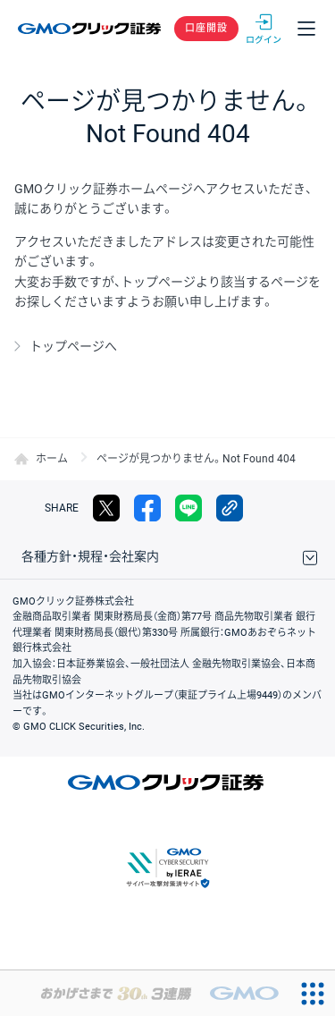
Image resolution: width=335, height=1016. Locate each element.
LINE (188, 508)
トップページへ (73, 346)
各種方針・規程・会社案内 (90, 556)
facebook (147, 508)
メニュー (306, 28)
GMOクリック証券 (90, 28)
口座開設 (206, 28)
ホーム (52, 459)
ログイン (263, 28)
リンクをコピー (229, 508)
